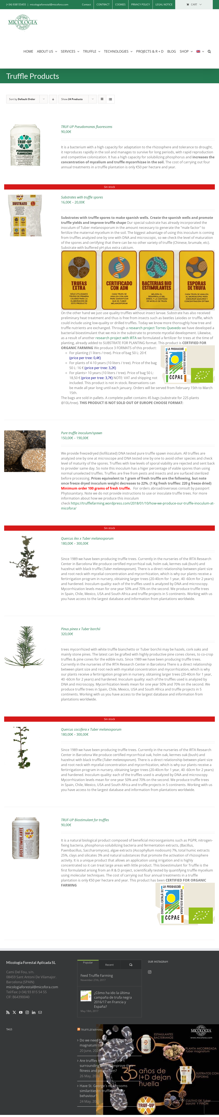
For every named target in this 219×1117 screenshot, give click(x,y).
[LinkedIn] (33, 1012)
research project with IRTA (116, 338)
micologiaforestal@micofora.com (49, 4)
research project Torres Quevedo (155, 328)
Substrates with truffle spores (82, 197)
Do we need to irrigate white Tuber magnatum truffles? (107, 1043)
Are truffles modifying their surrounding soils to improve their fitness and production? (107, 1065)
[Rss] (8, 1012)
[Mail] (40, 1012)
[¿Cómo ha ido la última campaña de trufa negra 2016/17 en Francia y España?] (86, 996)
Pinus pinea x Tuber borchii (80, 629)
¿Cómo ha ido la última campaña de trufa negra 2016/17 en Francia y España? (113, 1000)
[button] (209, 51)
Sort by (22, 99)
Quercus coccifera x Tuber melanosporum (91, 729)
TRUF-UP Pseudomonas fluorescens (86, 126)
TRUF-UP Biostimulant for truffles (85, 820)
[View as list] (110, 99)
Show (72, 99)
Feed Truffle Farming (97, 975)
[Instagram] (27, 1012)
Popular (88, 962)
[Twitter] (14, 1012)
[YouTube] (20, 1012)
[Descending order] (53, 99)
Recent (109, 965)
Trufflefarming (92, 1029)
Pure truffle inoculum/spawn (81, 433)
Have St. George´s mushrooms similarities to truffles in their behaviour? (103, 1091)
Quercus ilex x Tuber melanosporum (87, 538)
